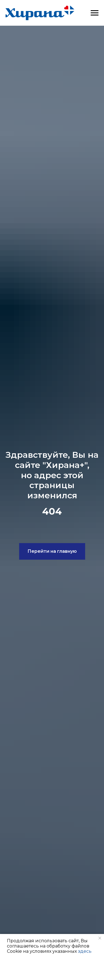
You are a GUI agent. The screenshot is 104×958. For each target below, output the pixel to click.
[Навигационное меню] (94, 13)
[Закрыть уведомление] (100, 938)
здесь (85, 951)
